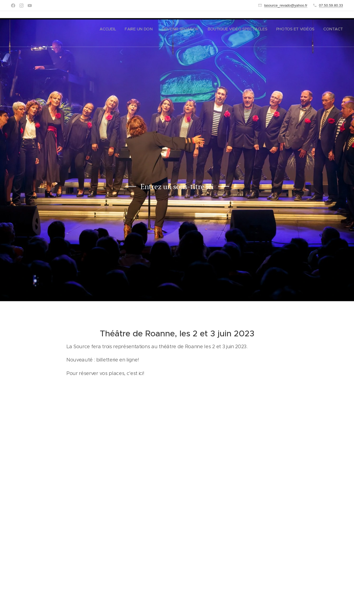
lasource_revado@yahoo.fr (285, 5)
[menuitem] (109, 29)
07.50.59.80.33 (331, 5)
